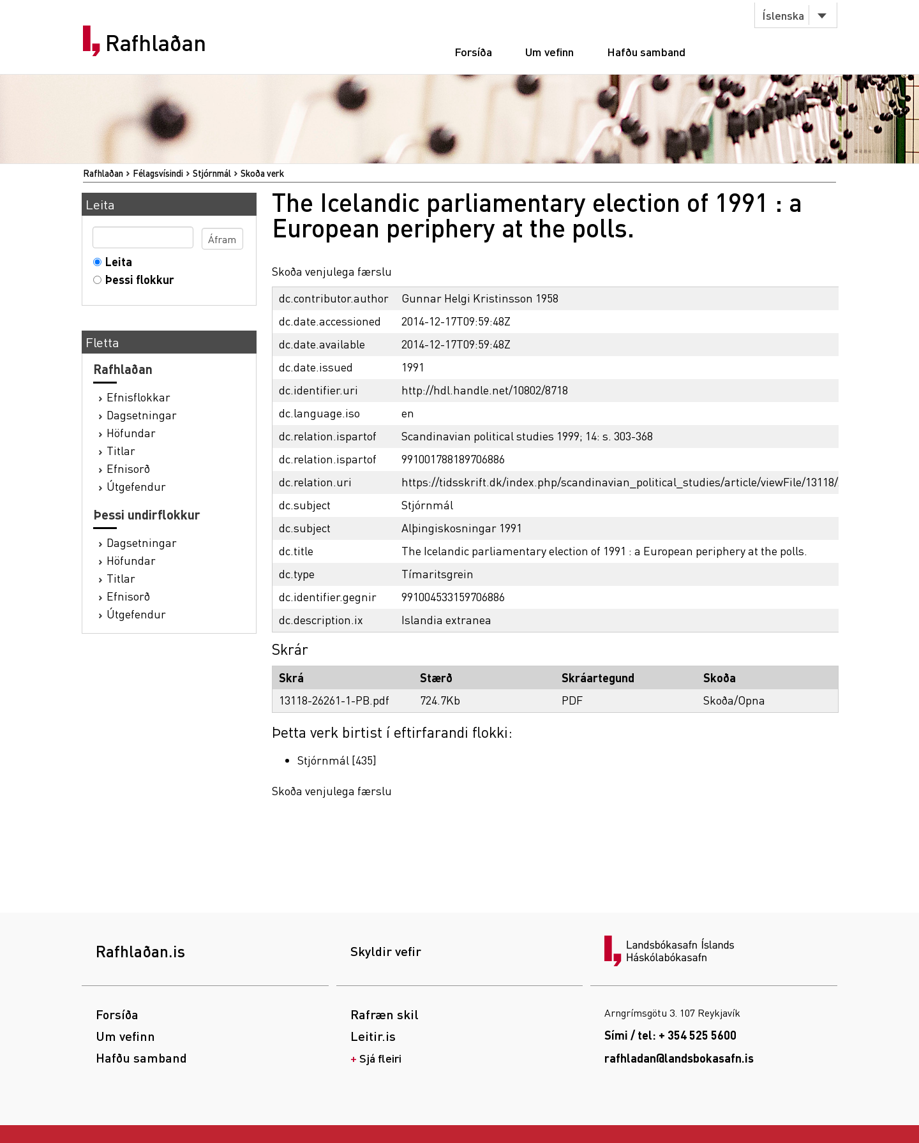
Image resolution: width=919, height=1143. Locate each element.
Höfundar (131, 432)
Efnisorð (128, 468)
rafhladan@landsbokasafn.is (679, 1057)
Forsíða (473, 51)
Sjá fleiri (380, 1057)
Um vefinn (549, 51)
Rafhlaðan (155, 42)
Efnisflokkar (138, 396)
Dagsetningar (142, 414)
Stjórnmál (212, 173)
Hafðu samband (646, 51)
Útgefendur (136, 486)
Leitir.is (373, 1035)
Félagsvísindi (158, 173)
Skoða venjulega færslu (332, 271)
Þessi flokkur (137, 279)
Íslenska (783, 15)
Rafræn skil (384, 1014)
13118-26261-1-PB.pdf (334, 699)
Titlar (121, 450)
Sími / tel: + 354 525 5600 (670, 1034)
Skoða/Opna (734, 699)
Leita (116, 261)
